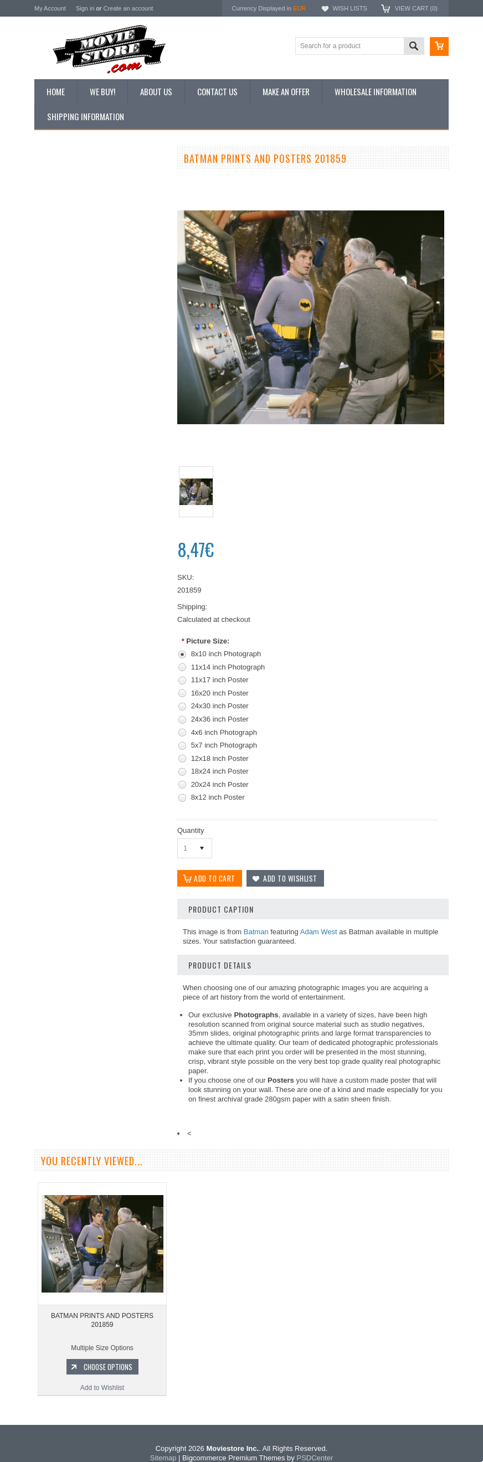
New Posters (59, 273)
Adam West (318, 932)
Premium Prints (63, 292)
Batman (256, 932)
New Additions (61, 179)
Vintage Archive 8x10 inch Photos (90, 198)
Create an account (128, 8)
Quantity (190, 830)
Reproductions (61, 255)
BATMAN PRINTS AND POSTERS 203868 (100, 571)
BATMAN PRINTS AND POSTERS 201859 (102, 1324)
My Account (50, 8)
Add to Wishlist (100, 638)
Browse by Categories (72, 236)
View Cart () (416, 8)
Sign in (85, 8)
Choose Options (106, 617)
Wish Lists (349, 8)
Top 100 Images (64, 217)
